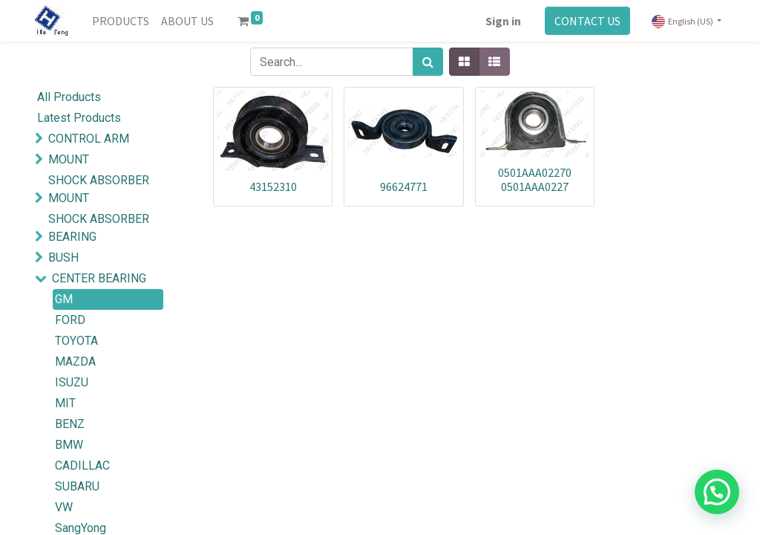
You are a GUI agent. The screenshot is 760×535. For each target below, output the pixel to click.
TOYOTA (76, 341)
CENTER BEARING (99, 278)
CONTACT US (587, 20)
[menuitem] (120, 21)
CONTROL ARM (88, 139)
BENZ (70, 424)
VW (64, 507)
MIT (65, 403)
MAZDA (75, 361)
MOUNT (68, 159)
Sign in (503, 20)
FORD (70, 320)
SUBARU (77, 486)
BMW (69, 445)
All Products (69, 97)
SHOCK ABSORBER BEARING (98, 228)
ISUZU (71, 382)
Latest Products (79, 118)
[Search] (428, 62)
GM (64, 299)
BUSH (63, 257)
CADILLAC (82, 465)
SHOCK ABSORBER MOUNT (98, 189)
